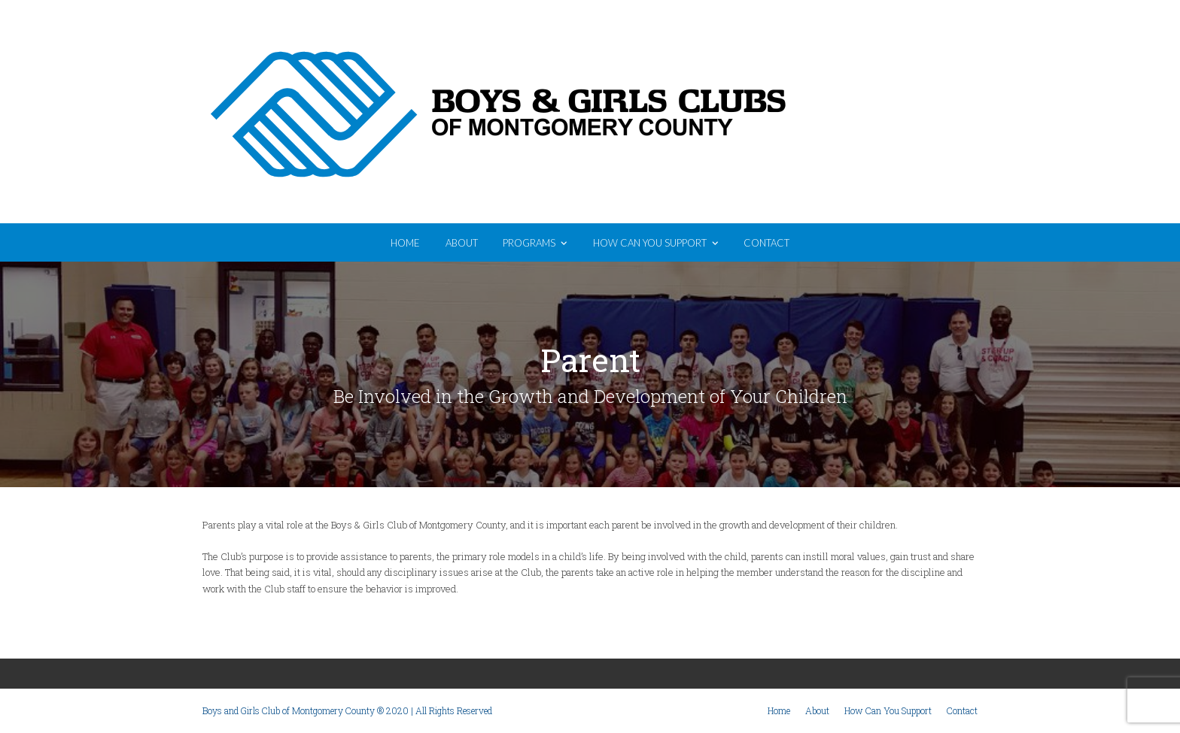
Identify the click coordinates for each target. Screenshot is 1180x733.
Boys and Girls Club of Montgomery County (590, 113)
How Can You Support (888, 710)
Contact (962, 710)
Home (779, 710)
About (817, 710)
